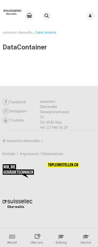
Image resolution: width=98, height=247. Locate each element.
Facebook (14, 102)
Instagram (15, 111)
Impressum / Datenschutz (41, 154)
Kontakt (9, 154)
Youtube (13, 120)
